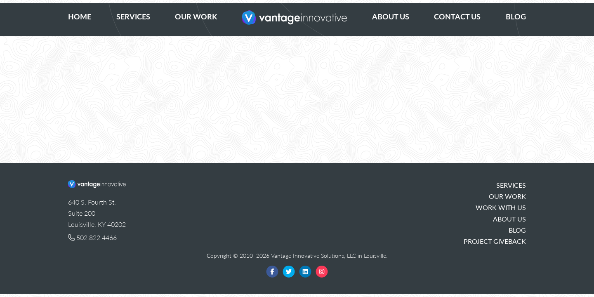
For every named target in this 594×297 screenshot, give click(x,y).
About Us (390, 16)
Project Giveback (495, 241)
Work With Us (501, 207)
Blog (516, 16)
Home (79, 16)
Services (133, 16)
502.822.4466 (92, 237)
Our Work (196, 16)
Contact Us (457, 16)
